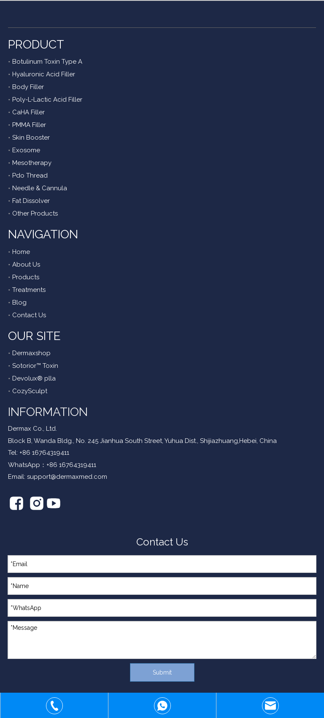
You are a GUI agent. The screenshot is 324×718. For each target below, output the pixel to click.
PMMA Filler (29, 125)
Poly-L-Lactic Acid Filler (47, 99)
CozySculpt (29, 391)
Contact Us (29, 315)
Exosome (26, 150)
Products (25, 277)
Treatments (29, 290)
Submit (162, 672)
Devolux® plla (34, 378)
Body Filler (28, 87)
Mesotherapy (31, 163)
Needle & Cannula (39, 188)
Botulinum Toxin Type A (47, 61)
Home (21, 252)
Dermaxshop (31, 353)
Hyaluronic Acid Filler (43, 74)
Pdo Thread (30, 175)
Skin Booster (31, 137)
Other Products (35, 213)
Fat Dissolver (31, 201)
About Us (26, 264)
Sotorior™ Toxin (35, 366)
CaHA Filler (28, 112)
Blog (19, 302)
